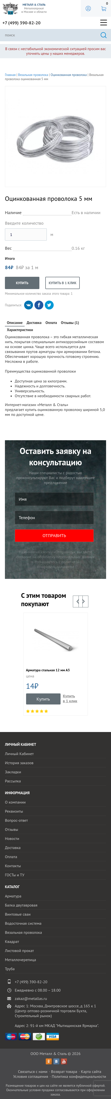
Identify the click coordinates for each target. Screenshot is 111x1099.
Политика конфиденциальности (79, 1076)
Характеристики (20, 329)
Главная (10, 75)
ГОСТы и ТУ (14, 874)
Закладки (13, 771)
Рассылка (13, 780)
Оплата (51, 322)
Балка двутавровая (21, 905)
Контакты (13, 865)
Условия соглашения (30, 1076)
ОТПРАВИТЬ (54, 535)
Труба (10, 968)
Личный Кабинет (19, 753)
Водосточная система (23, 923)
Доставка (34, 322)
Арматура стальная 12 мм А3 (48, 670)
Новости (12, 838)
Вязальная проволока (33, 75)
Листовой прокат (19, 950)
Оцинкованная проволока (69, 75)
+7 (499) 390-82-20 (21, 23)
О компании (15, 802)
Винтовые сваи (18, 914)
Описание (15, 322)
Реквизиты (14, 811)
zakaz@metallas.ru (31, 998)
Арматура (13, 896)
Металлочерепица (20, 959)
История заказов (19, 762)
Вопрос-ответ (16, 820)
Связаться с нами (33, 1071)
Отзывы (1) (70, 322)
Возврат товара (64, 1071)
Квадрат (12, 941)
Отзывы (11, 829)
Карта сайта (91, 1071)
